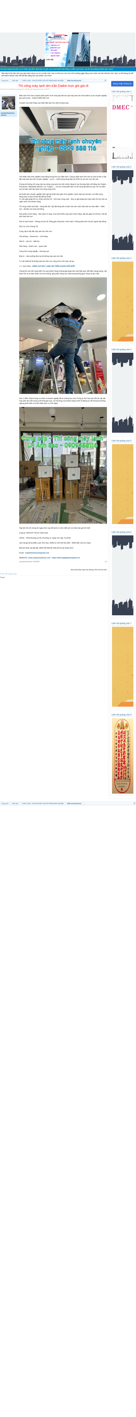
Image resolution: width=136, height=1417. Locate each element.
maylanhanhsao (38, 89)
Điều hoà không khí (17, 89)
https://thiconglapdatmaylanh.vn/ (66, 558)
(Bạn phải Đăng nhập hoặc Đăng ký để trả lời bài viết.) (89, 569)
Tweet (2, 577)
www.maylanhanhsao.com (39, 558)
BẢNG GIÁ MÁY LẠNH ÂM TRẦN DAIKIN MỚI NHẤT (53, 266)
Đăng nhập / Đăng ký (122, 84)
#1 (106, 562)
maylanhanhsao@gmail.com (37, 553)
